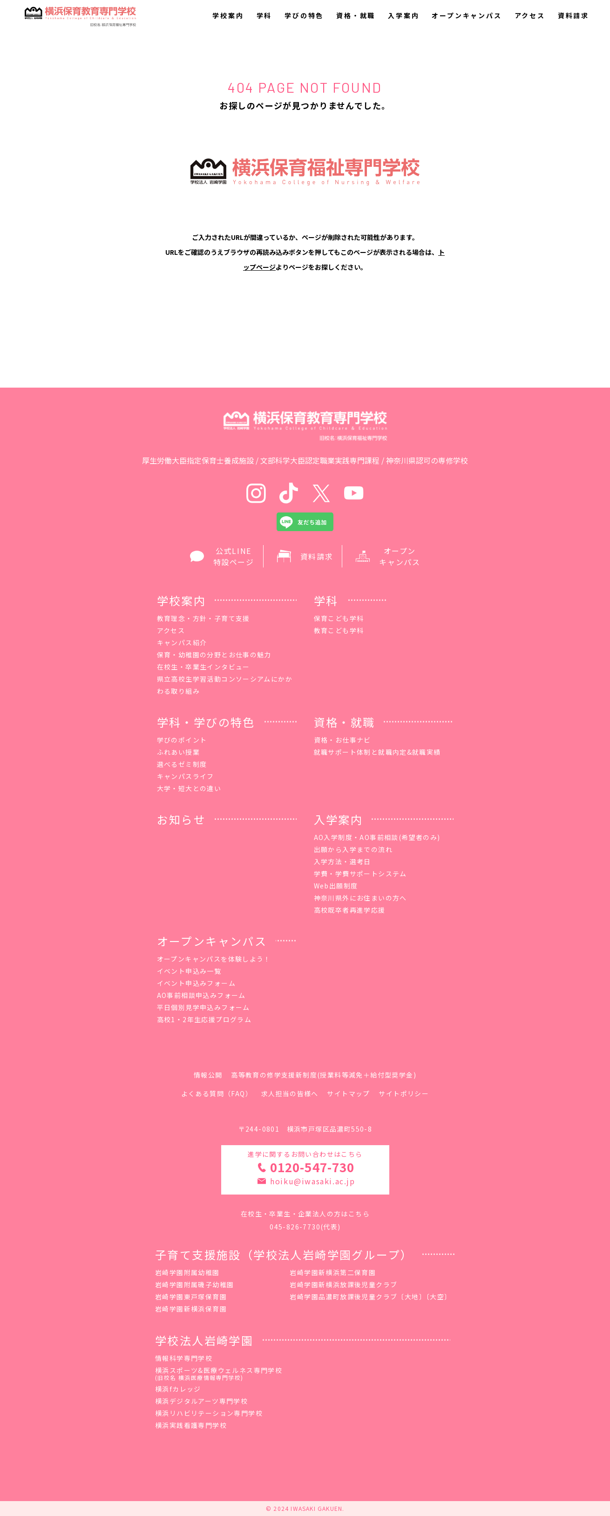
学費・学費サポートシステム (360, 873)
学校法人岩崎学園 (204, 1340)
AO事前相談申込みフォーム (201, 995)
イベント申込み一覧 (189, 971)
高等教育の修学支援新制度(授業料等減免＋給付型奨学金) (323, 1074)
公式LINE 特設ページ (222, 556)
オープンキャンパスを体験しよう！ (214, 958)
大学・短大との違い (189, 788)
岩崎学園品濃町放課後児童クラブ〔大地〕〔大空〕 (370, 1296)
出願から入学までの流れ (353, 849)
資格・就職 (355, 15)
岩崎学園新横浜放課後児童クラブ (343, 1284)
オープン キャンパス (388, 556)
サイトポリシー (404, 1093)
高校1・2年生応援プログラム (204, 1019)
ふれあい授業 (178, 752)
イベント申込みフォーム (196, 983)
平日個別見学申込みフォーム (203, 1007)
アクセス (530, 15)
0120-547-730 (312, 1166)
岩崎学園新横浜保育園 (191, 1308)
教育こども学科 (339, 630)
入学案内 (403, 15)
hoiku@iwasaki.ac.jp (312, 1181)
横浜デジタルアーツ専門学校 (201, 1401)
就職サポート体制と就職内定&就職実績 (377, 752)
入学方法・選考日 (342, 861)
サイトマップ (348, 1093)
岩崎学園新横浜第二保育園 (333, 1272)
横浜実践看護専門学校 (191, 1425)
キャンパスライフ (185, 776)
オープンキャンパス (467, 15)
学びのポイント (182, 739)
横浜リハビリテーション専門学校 (209, 1413)
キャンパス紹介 (182, 642)
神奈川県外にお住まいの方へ (360, 897)
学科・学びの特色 (206, 722)
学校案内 (228, 15)
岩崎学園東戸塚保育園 (191, 1296)
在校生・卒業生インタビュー (203, 666)
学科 (264, 15)
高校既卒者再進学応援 (350, 910)
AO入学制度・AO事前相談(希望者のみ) (377, 837)
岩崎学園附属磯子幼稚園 (194, 1284)
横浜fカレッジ (178, 1388)
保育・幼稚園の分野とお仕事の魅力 (214, 654)
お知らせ (181, 819)
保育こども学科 (339, 618)
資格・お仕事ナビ (342, 739)
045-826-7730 (295, 1226)
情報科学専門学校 (183, 1358)
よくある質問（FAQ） (216, 1093)
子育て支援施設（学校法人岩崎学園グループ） (284, 1254)
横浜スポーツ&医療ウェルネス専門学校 (218, 1374)
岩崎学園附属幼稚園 (187, 1272)
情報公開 (208, 1074)
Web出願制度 (336, 885)
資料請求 (573, 15)
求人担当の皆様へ (290, 1093)
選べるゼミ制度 (182, 764)
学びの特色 (304, 15)
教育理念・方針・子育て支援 (203, 618)
